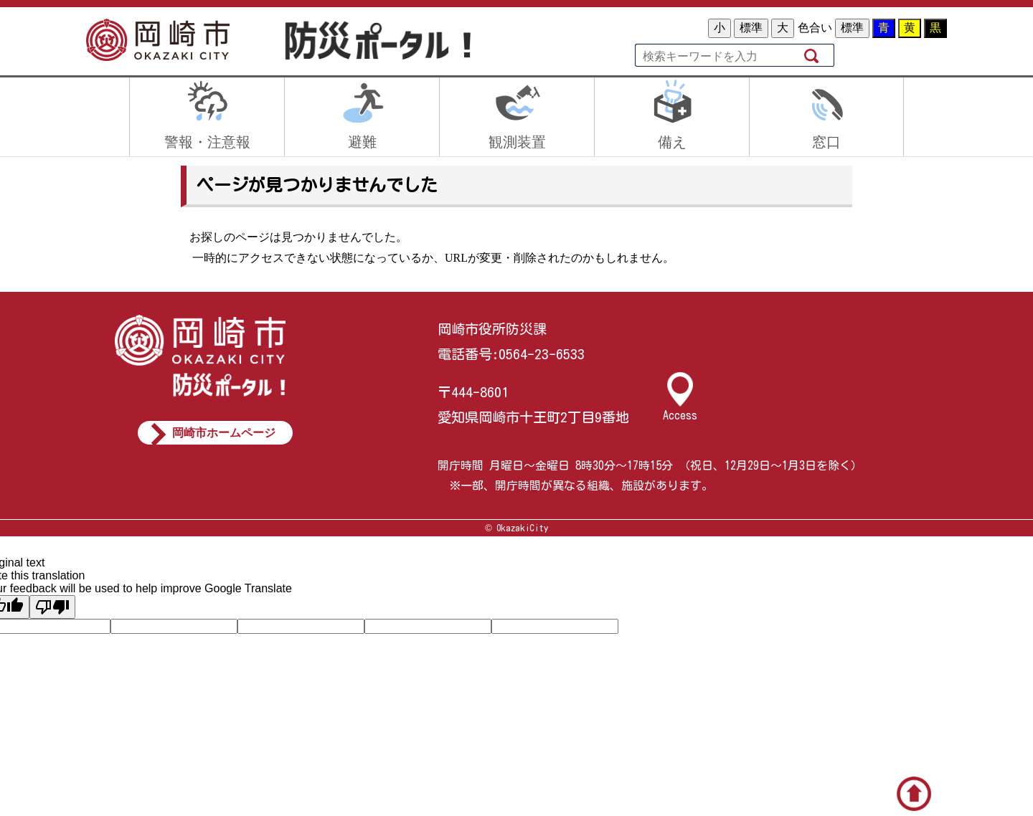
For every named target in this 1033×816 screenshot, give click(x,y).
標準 (751, 28)
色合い (815, 28)
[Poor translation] (52, 607)
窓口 (826, 142)
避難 (362, 142)
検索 (812, 54)
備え (672, 142)
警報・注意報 (207, 142)
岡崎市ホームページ (223, 433)
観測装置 (517, 142)
